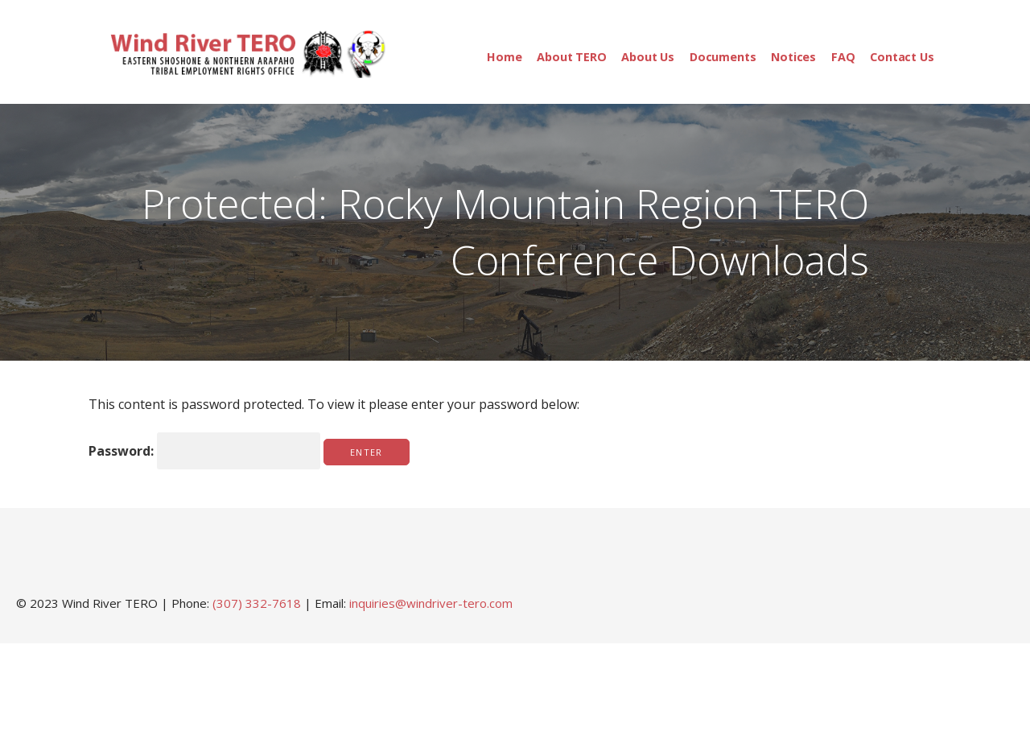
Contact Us (901, 56)
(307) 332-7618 (256, 603)
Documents (723, 56)
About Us (647, 56)
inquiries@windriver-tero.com (431, 603)
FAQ (843, 56)
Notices (793, 56)
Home (504, 56)
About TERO (571, 56)
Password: (204, 451)
